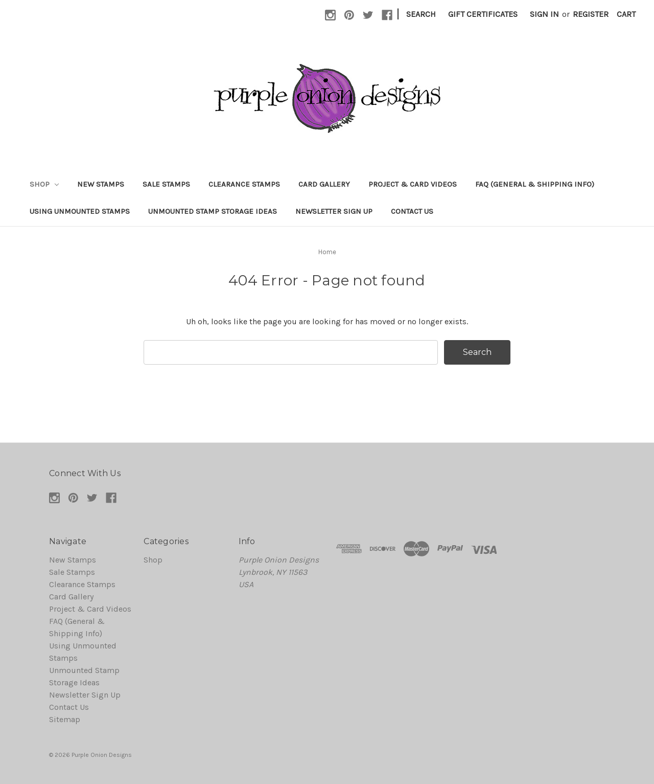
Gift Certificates (483, 14)
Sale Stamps (166, 184)
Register (591, 14)
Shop (44, 184)
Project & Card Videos (412, 184)
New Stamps (100, 184)
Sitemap (64, 719)
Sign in (544, 14)
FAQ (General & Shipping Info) (534, 184)
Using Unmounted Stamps (80, 211)
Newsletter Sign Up (333, 211)
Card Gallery (324, 184)
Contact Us (412, 211)
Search (421, 14)
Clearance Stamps (244, 184)
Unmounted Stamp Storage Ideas (212, 211)
